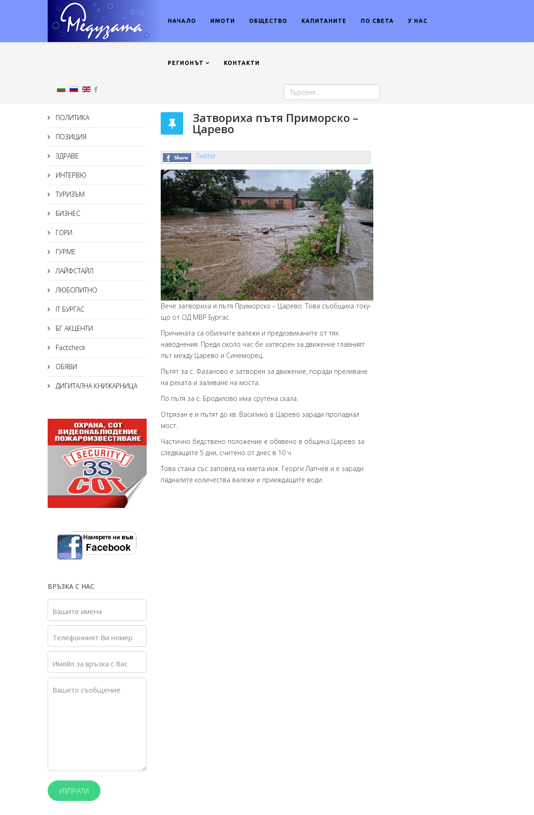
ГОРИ (63, 232)
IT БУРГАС (69, 309)
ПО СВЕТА (377, 21)
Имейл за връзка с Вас (90, 663)
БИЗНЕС (67, 213)
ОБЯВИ (65, 366)
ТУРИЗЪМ (69, 194)
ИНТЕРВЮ (70, 175)
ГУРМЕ (65, 251)
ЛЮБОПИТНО (75, 290)
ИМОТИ (222, 21)
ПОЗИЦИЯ (70, 136)
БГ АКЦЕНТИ (73, 328)
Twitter (206, 155)
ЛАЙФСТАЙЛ (73, 270)
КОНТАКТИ (242, 63)
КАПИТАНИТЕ (324, 21)
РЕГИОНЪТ (186, 63)
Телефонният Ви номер (92, 637)
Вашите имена (77, 611)
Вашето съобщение (86, 689)
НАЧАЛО (182, 21)
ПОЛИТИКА (71, 117)
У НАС (417, 21)
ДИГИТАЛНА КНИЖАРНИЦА (95, 385)
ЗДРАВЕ (66, 155)
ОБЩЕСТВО (268, 21)
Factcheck (69, 347)
